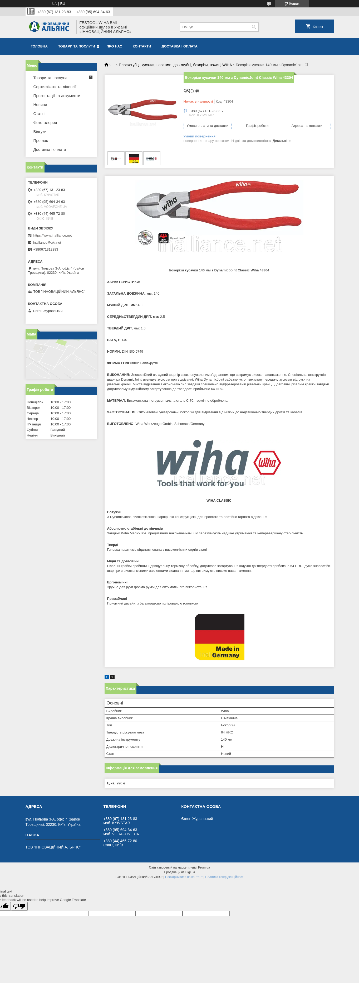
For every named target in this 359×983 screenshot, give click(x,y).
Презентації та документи (56, 95)
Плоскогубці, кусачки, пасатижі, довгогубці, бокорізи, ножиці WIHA (175, 65)
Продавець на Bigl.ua (179, 872)
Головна (39, 46)
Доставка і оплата (180, 46)
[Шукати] (254, 27)
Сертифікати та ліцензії (54, 86)
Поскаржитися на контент (184, 877)
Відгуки (40, 131)
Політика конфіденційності (224, 877)
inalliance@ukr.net (47, 242)
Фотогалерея (45, 122)
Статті (39, 113)
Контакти (142, 46)
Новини (40, 104)
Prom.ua (204, 867)
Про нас (114, 46)
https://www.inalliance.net (52, 235)
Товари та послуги (76, 46)
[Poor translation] (19, 906)
